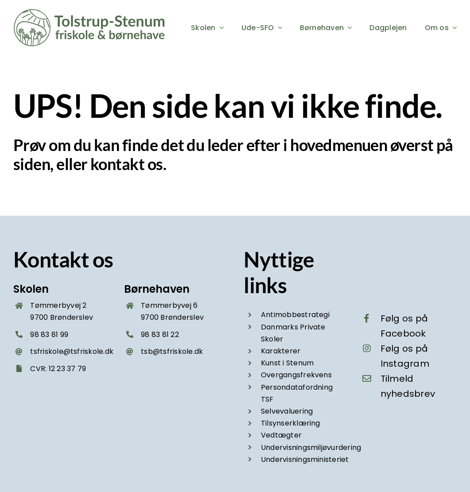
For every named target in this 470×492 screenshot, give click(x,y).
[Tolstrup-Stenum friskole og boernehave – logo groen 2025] (90, 12)
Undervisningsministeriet (305, 459)
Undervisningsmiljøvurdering (311, 447)
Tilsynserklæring (290, 423)
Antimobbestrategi (295, 315)
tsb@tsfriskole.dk (172, 351)
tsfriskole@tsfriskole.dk (71, 351)
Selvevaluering (287, 411)
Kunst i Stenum (287, 363)
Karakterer (280, 351)
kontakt (117, 164)
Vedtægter (281, 435)
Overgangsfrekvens (296, 375)
